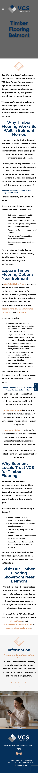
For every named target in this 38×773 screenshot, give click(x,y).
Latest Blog (28, 762)
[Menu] (3, 8)
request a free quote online (18, 628)
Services (28, 760)
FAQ (19, 657)
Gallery (17, 762)
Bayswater (28, 309)
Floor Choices (16, 760)
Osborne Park (8, 309)
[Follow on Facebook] (17, 753)
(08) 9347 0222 (16, 621)
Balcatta (18, 309)
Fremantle (21, 312)
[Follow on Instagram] (20, 753)
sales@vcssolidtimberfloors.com (17, 624)
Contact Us (22, 765)
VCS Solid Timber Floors (15, 284)
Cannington (7, 312)
